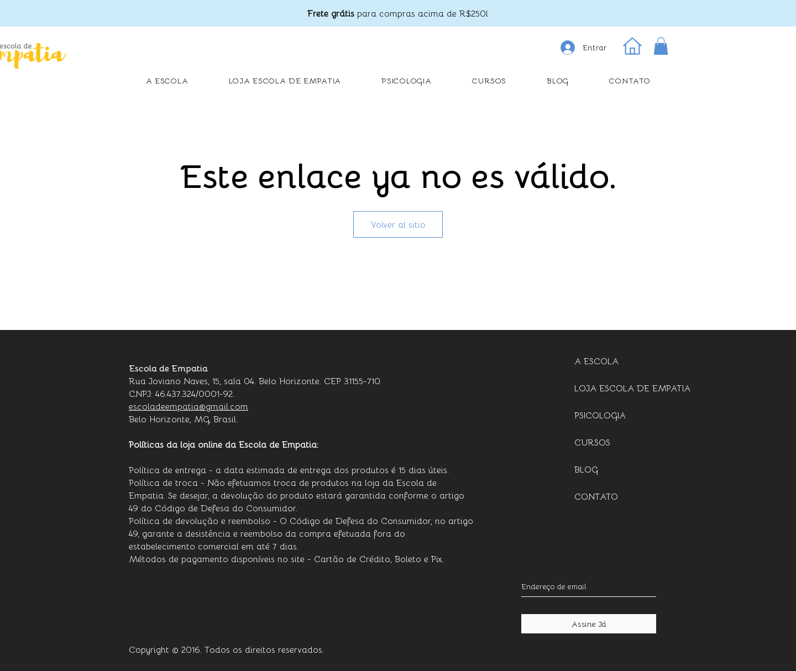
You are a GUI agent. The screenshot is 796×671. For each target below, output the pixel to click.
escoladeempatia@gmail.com (188, 406)
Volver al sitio (398, 224)
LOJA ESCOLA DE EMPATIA (620, 387)
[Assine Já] (588, 623)
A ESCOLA (596, 360)
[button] (660, 46)
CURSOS (592, 442)
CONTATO (596, 496)
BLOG (586, 469)
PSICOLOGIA (600, 414)
